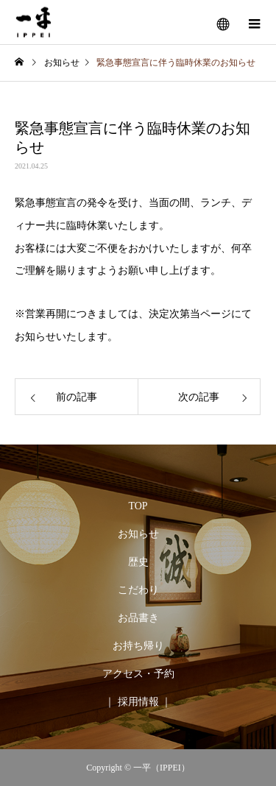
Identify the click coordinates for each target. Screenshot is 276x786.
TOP (137, 505)
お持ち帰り (138, 645)
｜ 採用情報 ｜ (138, 701)
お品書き (138, 617)
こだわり (138, 589)
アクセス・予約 (138, 673)
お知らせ (138, 533)
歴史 (138, 561)
